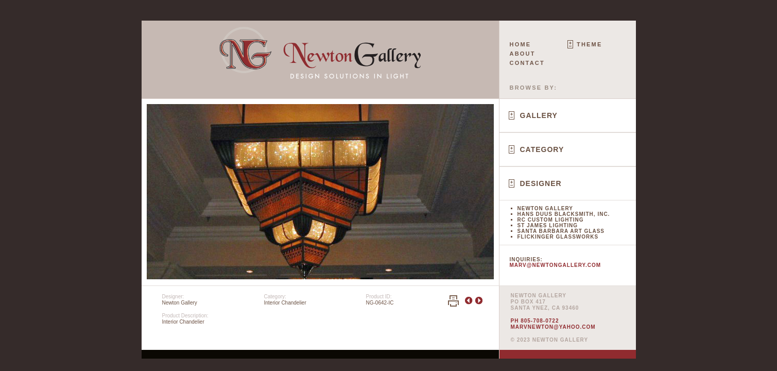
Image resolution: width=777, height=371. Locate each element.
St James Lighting (547, 225)
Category (542, 149)
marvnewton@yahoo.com (553, 327)
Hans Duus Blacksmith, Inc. (563, 214)
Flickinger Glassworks (558, 237)
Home (520, 44)
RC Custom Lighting (550, 220)
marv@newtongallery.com (555, 265)
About (523, 53)
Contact (527, 63)
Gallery (539, 115)
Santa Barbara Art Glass (561, 231)
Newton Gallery (545, 208)
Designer (541, 183)
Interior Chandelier (285, 303)
